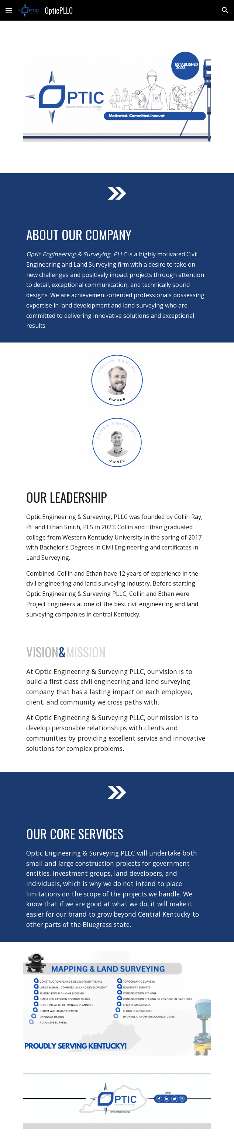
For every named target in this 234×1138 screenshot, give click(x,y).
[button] (9, 10)
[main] (116, 278)
